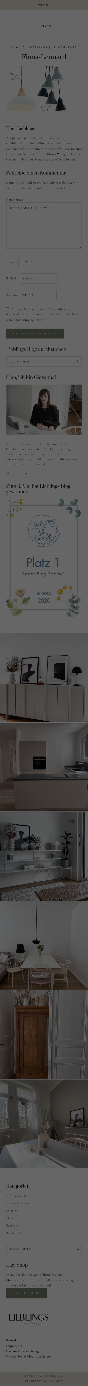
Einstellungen (52, 68)
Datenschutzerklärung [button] (45, 171)
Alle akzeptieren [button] (44, 126)
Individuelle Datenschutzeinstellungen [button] (44, 162)
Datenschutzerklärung (15, 60)
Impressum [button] (61, 171)
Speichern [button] (44, 138)
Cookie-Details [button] (28, 171)
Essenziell (11, 112)
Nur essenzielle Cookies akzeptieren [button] (44, 150)
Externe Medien (70, 112)
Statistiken (39, 112)
